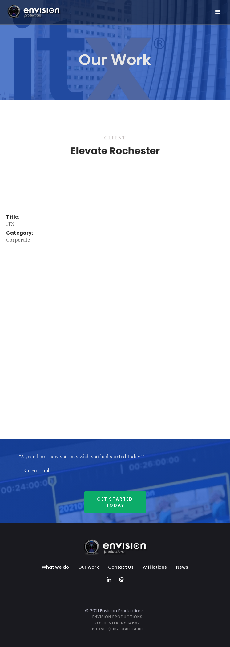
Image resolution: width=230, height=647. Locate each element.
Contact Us (121, 567)
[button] (217, 12)
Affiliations (155, 567)
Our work (88, 567)
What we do (55, 567)
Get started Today (115, 502)
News (182, 567)
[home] (39, 11)
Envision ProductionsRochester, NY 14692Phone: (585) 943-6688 (117, 623)
